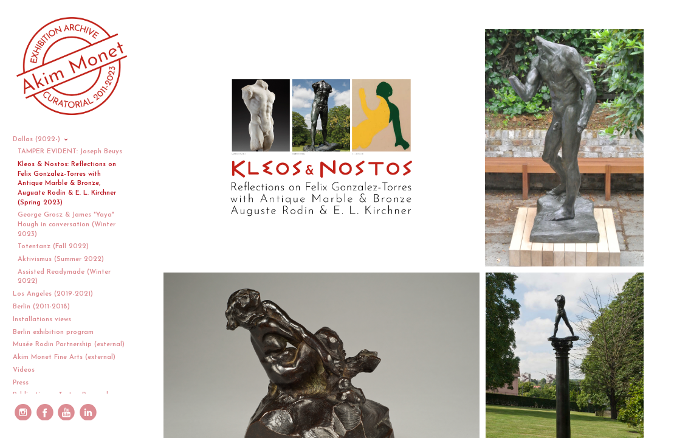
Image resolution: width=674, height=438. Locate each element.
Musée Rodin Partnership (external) (69, 344)
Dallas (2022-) (41, 139)
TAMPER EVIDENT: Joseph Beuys (70, 151)
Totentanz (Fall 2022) (53, 246)
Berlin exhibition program (53, 332)
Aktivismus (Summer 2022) (61, 259)
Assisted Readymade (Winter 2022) (64, 277)
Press (21, 383)
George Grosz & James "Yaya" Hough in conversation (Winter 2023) (66, 224)
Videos (28, 370)
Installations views (46, 319)
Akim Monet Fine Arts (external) (64, 357)
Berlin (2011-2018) (46, 307)
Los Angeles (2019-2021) (57, 294)
